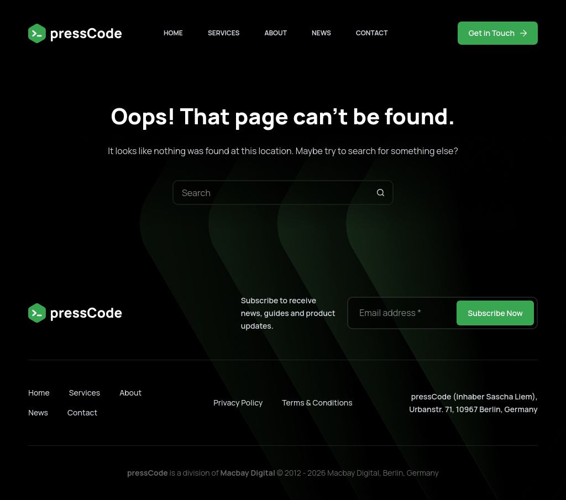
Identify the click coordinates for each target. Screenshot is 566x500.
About (275, 33)
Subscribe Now (495, 313)
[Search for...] (270, 192)
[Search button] (381, 192)
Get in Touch (498, 33)
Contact (371, 33)
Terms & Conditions (317, 402)
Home (173, 33)
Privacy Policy (238, 402)
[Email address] (401, 313)
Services (224, 33)
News (321, 33)
